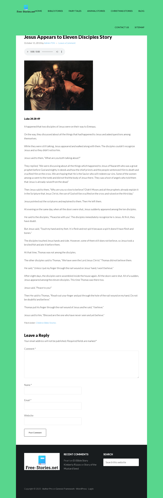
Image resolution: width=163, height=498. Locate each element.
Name (28, 384)
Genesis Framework (65, 488)
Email (27, 400)
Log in (91, 488)
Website (28, 415)
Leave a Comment (66, 43)
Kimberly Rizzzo (72, 464)
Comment (30, 348)
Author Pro (47, 488)
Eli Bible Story (80, 460)
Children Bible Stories (46, 322)
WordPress (81, 488)
